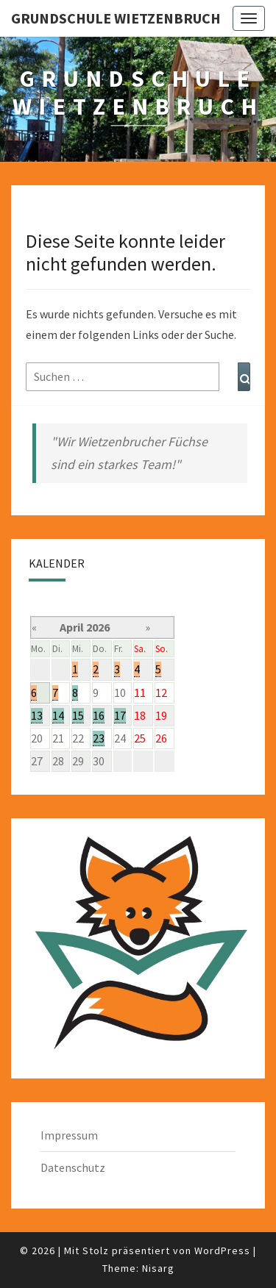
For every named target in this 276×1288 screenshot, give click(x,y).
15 (78, 715)
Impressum (69, 1135)
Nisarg (158, 1268)
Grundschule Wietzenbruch (116, 18)
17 (120, 715)
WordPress (222, 1250)
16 (99, 715)
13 (37, 715)
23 (99, 738)
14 (58, 715)
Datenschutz (72, 1167)
